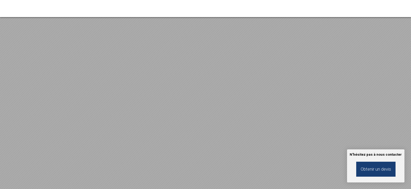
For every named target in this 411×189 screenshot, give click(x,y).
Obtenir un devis (376, 169)
